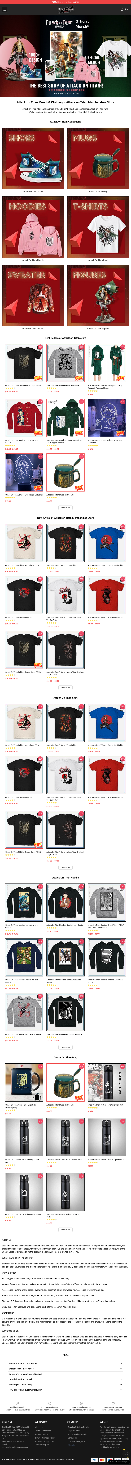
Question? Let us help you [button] (119, 1462)
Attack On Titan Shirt (98, 260)
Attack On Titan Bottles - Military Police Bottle (23, 1214)
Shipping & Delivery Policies (78, 1427)
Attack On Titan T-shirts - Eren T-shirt (19, 617)
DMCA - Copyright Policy (45, 1438)
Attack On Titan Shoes (33, 191)
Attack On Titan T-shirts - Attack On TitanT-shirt (106, 617)
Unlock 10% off (126, 1454)
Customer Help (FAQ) (76, 1441)
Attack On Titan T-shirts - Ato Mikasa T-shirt (22, 565)
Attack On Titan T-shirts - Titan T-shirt (61, 565)
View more (66, 508)
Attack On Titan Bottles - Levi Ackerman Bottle (106, 1105)
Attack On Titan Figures (98, 328)
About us (38, 1427)
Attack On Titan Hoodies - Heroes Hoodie (62, 385)
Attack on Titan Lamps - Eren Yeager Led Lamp (24, 495)
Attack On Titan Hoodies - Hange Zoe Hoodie (64, 1034)
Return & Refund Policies (77, 1434)
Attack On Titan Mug (98, 191)
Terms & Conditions (43, 1431)
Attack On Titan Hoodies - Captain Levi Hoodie (64, 925)
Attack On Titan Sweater (33, 328)
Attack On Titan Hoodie (33, 260)
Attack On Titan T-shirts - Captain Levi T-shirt (105, 565)
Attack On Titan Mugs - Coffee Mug (60, 495)
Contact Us (72, 1438)
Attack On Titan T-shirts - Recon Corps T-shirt (23, 385)
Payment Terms (74, 1431)
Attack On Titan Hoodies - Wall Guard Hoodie (23, 1034)
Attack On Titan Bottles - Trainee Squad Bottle (106, 1160)
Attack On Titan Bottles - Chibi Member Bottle (64, 1160)
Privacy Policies (41, 1434)
